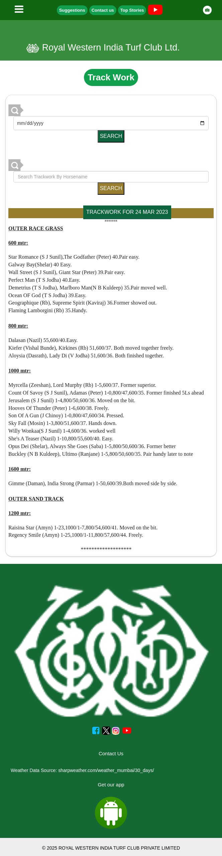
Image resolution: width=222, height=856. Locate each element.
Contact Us (111, 753)
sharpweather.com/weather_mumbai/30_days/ (106, 770)
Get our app (111, 784)
